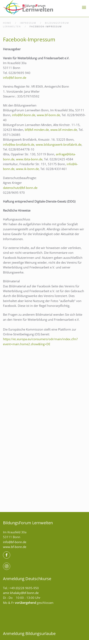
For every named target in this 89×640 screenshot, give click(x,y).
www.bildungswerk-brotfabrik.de (58, 144)
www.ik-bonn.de (27, 169)
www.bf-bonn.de (48, 115)
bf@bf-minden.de (37, 130)
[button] (84, 7)
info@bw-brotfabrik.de (18, 144)
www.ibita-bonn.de (29, 159)
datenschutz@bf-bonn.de (20, 188)
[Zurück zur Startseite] (28, 7)
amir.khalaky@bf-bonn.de (21, 593)
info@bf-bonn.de (14, 78)
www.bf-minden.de (63, 130)
